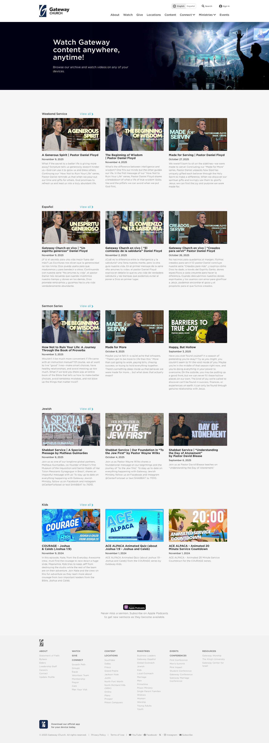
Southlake (109, 660)
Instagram (171, 735)
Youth (140, 709)
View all (86, 113)
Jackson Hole (111, 674)
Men (139, 680)
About (43, 651)
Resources (209, 651)
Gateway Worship (211, 655)
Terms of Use (117, 735)
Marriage (141, 677)
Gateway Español (146, 659)
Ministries (143, 651)
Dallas (107, 663)
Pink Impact (176, 667)
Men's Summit (177, 663)
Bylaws (43, 659)
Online (108, 691)
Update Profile (47, 677)
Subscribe (185, 735)
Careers (43, 670)
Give (74, 655)
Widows (141, 695)
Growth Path (78, 664)
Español (191, 6)
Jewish (140, 666)
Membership (78, 679)
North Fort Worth (113, 681)
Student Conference (181, 671)
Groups (76, 668)
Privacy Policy (98, 735)
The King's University (213, 659)
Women (141, 698)
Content (109, 651)
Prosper (108, 699)
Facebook (150, 735)
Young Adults (144, 705)
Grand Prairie (111, 671)
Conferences (178, 655)
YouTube (135, 735)
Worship (141, 702)
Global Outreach (146, 662)
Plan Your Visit (79, 689)
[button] (187, 14)
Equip (75, 671)
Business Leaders (146, 655)
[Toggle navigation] (72, 12)
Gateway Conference (181, 674)
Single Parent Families (149, 691)
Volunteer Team (80, 675)
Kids (139, 670)
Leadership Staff (48, 666)
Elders (42, 662)
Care (74, 686)
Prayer (75, 682)
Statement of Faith (49, 655)
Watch (76, 651)
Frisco (107, 667)
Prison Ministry (145, 688)
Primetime (142, 684)
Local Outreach (145, 673)
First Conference (179, 660)
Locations (111, 655)
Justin (107, 678)
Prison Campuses (113, 702)
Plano (107, 695)
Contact (43, 673)
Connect (77, 660)
